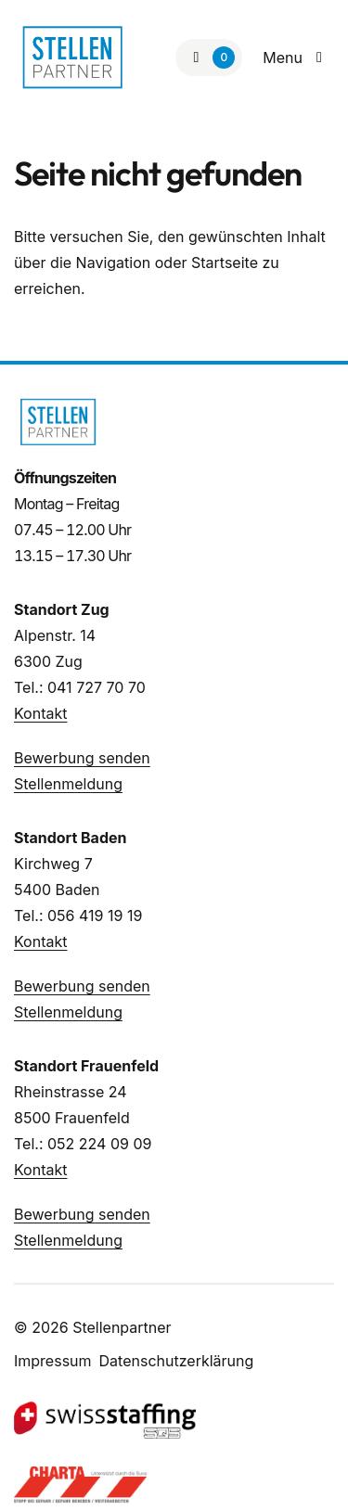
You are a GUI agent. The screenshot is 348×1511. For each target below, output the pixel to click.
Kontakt (40, 713)
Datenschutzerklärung (176, 1360)
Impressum (53, 1360)
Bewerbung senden (82, 758)
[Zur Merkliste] (208, 57)
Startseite (224, 262)
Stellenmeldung (68, 784)
